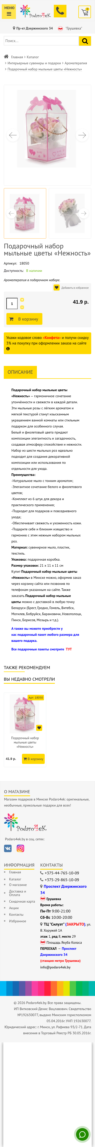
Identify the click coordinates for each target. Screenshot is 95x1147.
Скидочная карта (22, 901)
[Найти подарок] (85, 41)
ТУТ (69, 649)
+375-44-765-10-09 (62, 872)
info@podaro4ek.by (55, 967)
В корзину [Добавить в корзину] (27, 319)
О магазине (18, 884)
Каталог (33, 57)
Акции (14, 908)
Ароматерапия (76, 63)
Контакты (16, 914)
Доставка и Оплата (17, 893)
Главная (17, 57)
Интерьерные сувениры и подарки (34, 63)
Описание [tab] (20, 372)
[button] (82, 135)
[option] (25, 730)
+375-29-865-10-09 (62, 879)
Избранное (17, 921)
